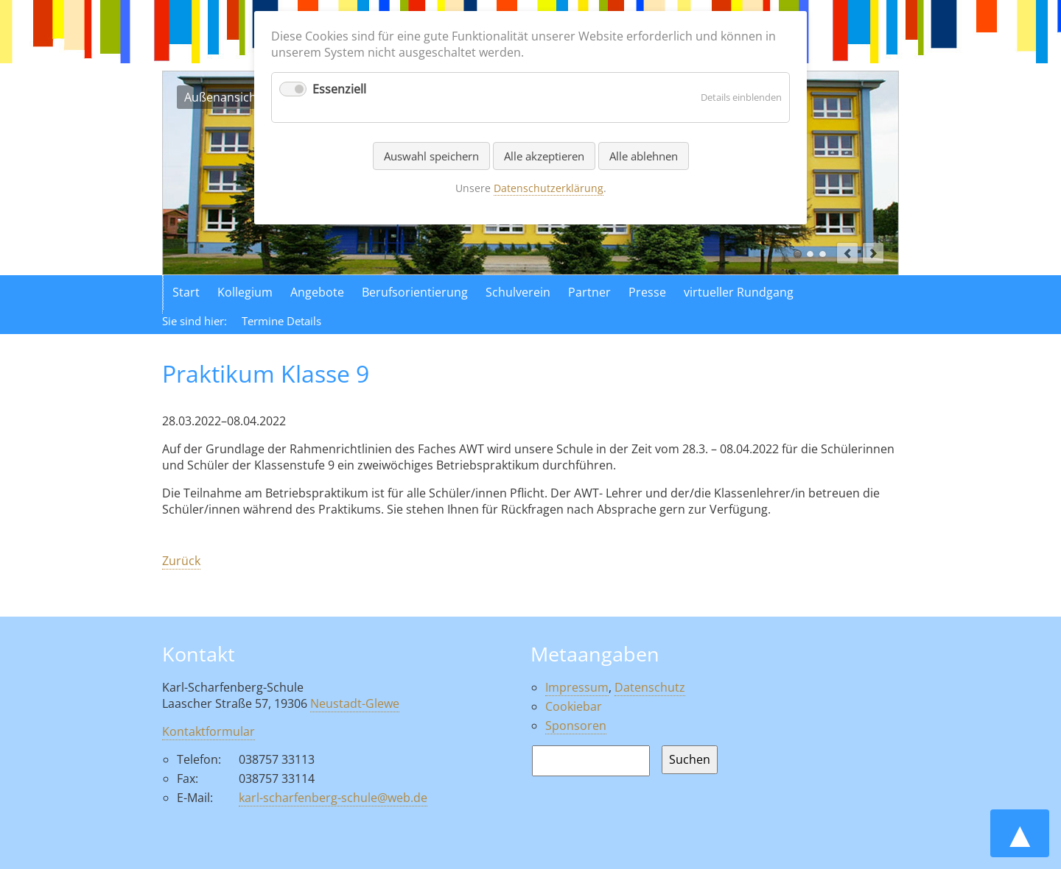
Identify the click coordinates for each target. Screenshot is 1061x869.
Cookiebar (573, 706)
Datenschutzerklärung (548, 188)
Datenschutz (649, 687)
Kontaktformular (208, 731)
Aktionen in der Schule (822, 254)
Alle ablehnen (643, 156)
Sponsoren (575, 725)
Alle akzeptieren (544, 156)
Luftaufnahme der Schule (810, 254)
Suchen (689, 759)
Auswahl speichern (431, 156)
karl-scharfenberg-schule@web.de (333, 798)
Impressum (577, 687)
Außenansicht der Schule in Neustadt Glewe (797, 254)
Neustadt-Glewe (354, 703)
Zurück (181, 561)
